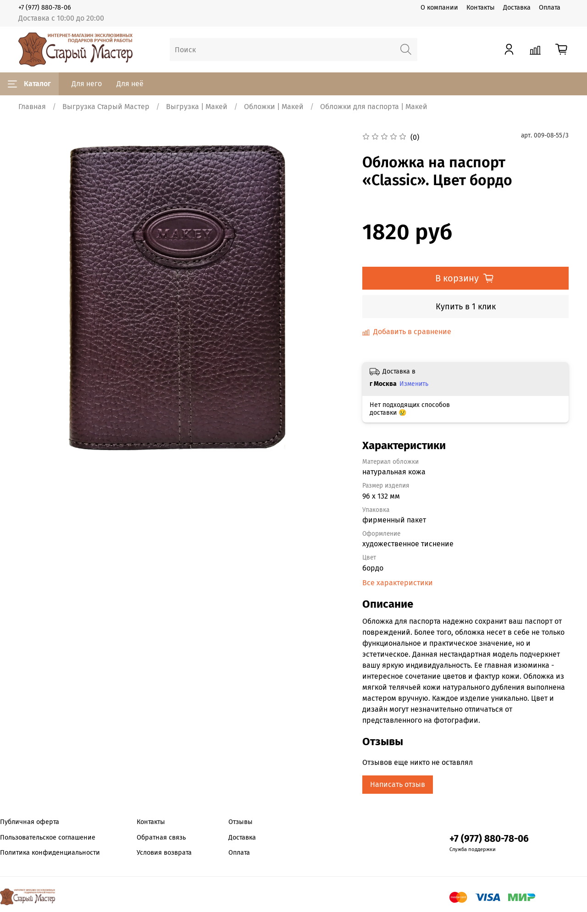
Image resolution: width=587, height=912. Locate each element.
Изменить (413, 384)
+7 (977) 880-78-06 (44, 7)
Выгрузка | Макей (196, 106)
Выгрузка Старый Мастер (106, 106)
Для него (87, 83)
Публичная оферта (29, 822)
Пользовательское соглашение (47, 837)
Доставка (517, 7)
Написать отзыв (397, 784)
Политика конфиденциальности (50, 853)
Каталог (29, 83)
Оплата (549, 7)
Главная (32, 106)
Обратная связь (161, 837)
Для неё (130, 83)
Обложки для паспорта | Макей (373, 106)
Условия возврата (164, 853)
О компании (439, 7)
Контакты (480, 7)
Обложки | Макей (274, 106)
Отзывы (240, 822)
